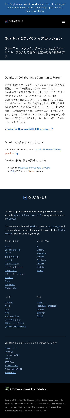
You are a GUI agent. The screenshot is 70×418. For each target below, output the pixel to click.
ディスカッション (13, 319)
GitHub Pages (54, 226)
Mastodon (41, 253)
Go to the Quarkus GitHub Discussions (29, 129)
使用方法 (9, 277)
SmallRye (9, 351)
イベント (9, 260)
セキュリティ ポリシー (15, 274)
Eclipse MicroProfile (14, 369)
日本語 (40, 316)
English (40, 302)
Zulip (13, 171)
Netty (7, 358)
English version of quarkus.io (26, 4)
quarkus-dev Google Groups (34, 167)
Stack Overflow (12, 316)
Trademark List (42, 403)
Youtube (41, 267)
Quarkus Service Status (15, 326)
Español (40, 309)
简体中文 (41, 312)
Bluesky (40, 249)
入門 (7, 312)
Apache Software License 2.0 (27, 215)
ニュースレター (12, 263)
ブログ (8, 253)
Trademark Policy (24, 403)
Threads (40, 256)
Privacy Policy (11, 288)
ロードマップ (11, 270)
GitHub (40, 270)
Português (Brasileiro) (47, 305)
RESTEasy (9, 362)
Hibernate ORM (12, 355)
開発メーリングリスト (15, 323)
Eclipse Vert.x (11, 348)
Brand (7, 281)
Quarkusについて (12, 249)
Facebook (41, 260)
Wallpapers (10, 284)
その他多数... (10, 372)
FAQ (7, 309)
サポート (9, 302)
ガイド (8, 305)
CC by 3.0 (11, 218)
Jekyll (32, 226)
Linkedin (40, 263)
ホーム (8, 246)
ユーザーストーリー (14, 267)
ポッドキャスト (12, 256)
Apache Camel (11, 365)
